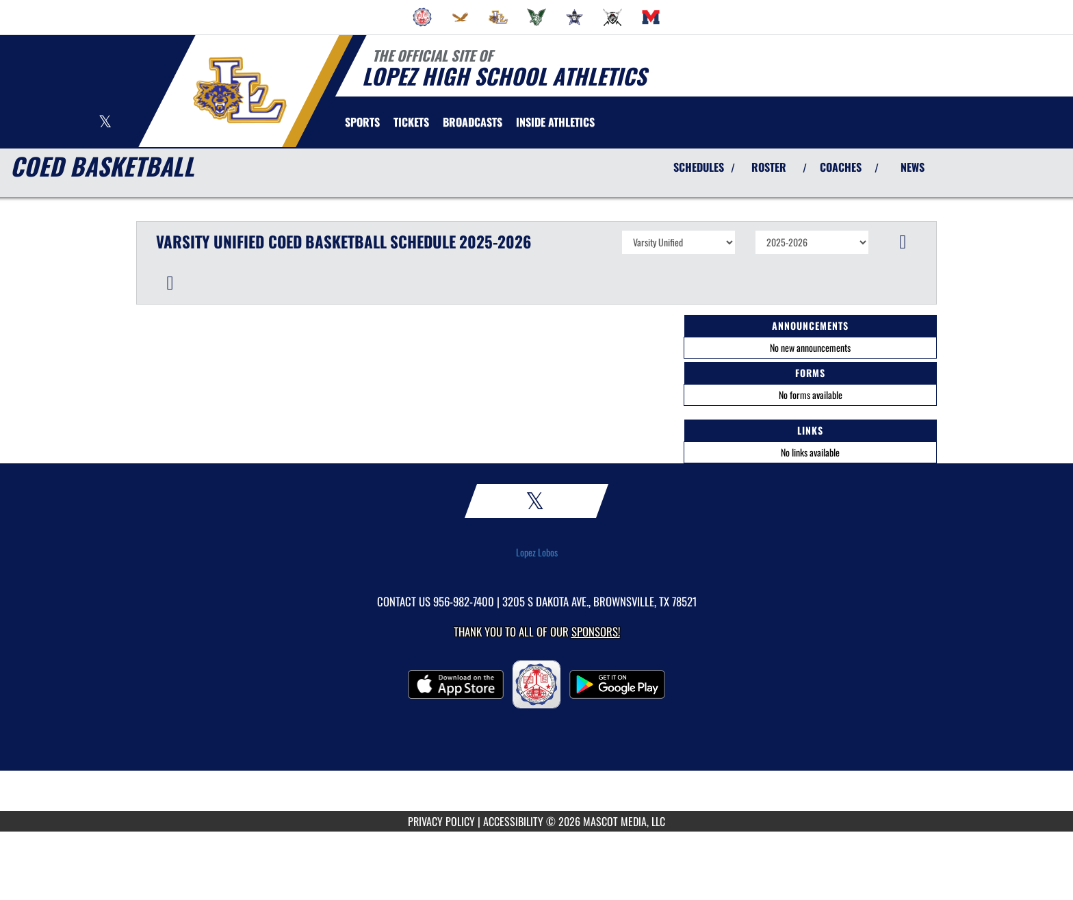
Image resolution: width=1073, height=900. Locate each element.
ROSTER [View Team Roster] (768, 167)
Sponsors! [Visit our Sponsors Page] (595, 631)
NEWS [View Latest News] (913, 167)
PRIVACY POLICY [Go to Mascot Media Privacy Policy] (441, 821)
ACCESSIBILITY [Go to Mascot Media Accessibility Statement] (513, 821)
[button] (903, 242)
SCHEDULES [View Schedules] (698, 167)
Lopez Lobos (537, 552)
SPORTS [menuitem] (362, 122)
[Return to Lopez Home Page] (239, 89)
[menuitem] (422, 17)
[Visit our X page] (105, 123)
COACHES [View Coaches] (841, 167)
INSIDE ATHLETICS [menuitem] (555, 122)
